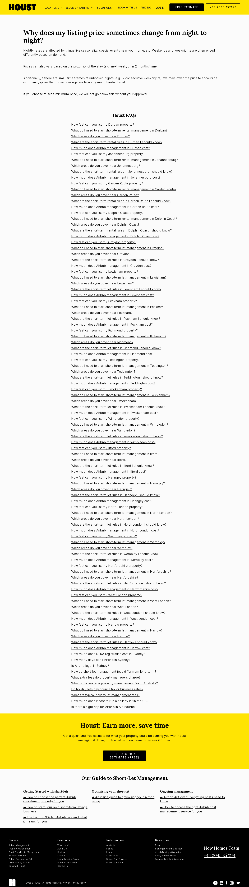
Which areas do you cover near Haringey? (101, 489)
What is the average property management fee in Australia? (114, 683)
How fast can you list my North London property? (107, 507)
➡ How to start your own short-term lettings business (55, 809)
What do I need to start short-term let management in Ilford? (115, 454)
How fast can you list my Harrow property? (102, 624)
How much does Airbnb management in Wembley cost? (112, 560)
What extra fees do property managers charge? (105, 677)
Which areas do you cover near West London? (104, 607)
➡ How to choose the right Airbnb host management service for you (188, 809)
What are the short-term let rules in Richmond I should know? (116, 348)
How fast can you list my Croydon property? (103, 242)
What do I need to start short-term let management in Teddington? (119, 365)
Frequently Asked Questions (169, 859)
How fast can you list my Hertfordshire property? (106, 565)
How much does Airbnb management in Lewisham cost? (112, 295)
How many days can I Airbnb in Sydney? (100, 660)
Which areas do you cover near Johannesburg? (105, 165)
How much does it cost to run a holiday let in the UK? (109, 701)
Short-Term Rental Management (24, 852)
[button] (53, 7)
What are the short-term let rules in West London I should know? (118, 613)
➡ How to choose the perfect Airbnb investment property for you (49, 799)
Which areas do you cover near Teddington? (103, 371)
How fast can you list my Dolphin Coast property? (107, 213)
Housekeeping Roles (68, 859)
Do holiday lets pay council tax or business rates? (107, 689)
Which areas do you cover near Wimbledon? (103, 430)
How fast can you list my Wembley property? (104, 536)
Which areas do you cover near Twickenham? (104, 401)
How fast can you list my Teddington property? (105, 360)
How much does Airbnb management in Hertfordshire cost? (114, 589)
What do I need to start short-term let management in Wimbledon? (119, 424)
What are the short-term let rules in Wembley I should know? (115, 554)
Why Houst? (63, 845)
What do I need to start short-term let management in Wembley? (118, 542)
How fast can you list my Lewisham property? (104, 271)
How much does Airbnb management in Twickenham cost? (114, 413)
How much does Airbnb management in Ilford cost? (109, 471)
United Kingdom (114, 862)
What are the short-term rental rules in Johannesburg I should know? (122, 171)
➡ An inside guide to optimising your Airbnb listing (123, 799)
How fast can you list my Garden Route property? (107, 183)
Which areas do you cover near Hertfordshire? (104, 577)
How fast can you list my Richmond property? (104, 330)
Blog (157, 845)
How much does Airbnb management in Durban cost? (110, 148)
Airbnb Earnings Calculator (168, 852)
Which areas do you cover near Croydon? (101, 254)
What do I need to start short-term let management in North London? (121, 513)
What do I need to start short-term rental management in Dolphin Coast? (124, 218)
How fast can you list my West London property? (106, 595)
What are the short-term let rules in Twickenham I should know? (118, 407)
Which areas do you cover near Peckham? (101, 313)
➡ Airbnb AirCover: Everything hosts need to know (192, 799)
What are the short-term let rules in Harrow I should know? (114, 642)
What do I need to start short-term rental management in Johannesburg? (124, 160)
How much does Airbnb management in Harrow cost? (110, 648)
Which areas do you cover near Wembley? (101, 548)
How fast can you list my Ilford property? (101, 448)
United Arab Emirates (116, 859)
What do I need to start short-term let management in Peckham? (118, 307)
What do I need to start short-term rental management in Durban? (119, 130)
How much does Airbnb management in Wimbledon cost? (113, 442)
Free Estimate (187, 7)
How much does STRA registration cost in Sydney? (108, 654)
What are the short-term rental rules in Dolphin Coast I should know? (121, 230)
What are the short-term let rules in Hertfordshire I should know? (118, 583)
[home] (22, 7)
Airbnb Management (19, 845)
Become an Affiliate (67, 862)
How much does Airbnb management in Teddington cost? (113, 383)
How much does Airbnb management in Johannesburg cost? (115, 177)
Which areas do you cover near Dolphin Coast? (105, 224)
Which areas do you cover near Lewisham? (102, 283)
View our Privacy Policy (74, 882)
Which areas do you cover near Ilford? (98, 460)
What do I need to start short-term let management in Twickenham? (120, 395)
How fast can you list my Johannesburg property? (107, 154)
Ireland (109, 852)
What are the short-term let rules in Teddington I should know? (117, 377)
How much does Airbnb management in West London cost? (114, 618)
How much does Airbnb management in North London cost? (115, 530)
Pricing (146, 7)
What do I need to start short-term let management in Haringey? (118, 483)
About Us (62, 848)
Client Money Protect (19, 862)
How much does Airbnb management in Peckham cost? (112, 324)
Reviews (61, 852)
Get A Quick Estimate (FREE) (124, 755)
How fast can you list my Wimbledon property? (105, 418)
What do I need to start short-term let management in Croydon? (117, 248)
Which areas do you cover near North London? (105, 518)
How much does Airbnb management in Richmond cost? (112, 354)
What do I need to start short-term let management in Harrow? (117, 630)
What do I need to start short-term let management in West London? (121, 601)
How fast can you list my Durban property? (102, 124)
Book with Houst (17, 866)
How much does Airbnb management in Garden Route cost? (115, 207)
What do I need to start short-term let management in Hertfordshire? (121, 571)
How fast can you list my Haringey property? (103, 477)
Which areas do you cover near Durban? (100, 136)
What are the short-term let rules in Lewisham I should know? (116, 289)
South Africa (112, 855)
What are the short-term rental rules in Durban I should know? (116, 142)
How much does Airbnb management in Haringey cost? (111, 501)
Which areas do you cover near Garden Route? (105, 195)
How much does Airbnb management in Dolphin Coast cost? (115, 236)
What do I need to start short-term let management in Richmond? (118, 336)
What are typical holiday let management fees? (105, 695)
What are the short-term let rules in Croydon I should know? (115, 260)
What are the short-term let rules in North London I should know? (119, 524)
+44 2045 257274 (223, 7)
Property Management (20, 848)
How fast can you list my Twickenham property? (106, 389)
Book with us (127, 7)
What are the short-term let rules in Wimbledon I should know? (117, 436)
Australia (110, 845)
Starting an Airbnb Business (168, 848)
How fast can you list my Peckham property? (104, 301)
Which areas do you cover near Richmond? (102, 342)
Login (159, 7)
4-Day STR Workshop (165, 855)
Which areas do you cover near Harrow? (100, 636)
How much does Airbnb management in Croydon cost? (111, 265)
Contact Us (62, 866)
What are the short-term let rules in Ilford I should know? (112, 465)
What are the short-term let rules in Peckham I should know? (115, 318)
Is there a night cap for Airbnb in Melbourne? (103, 707)
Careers (61, 855)
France (109, 848)
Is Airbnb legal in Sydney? (90, 665)
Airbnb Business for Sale (21, 859)
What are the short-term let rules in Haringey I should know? (115, 495)
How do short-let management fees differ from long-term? (113, 671)
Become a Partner (17, 855)
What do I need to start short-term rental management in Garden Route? (123, 189)
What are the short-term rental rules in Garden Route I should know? (121, 201)
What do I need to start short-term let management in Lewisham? (119, 277)
